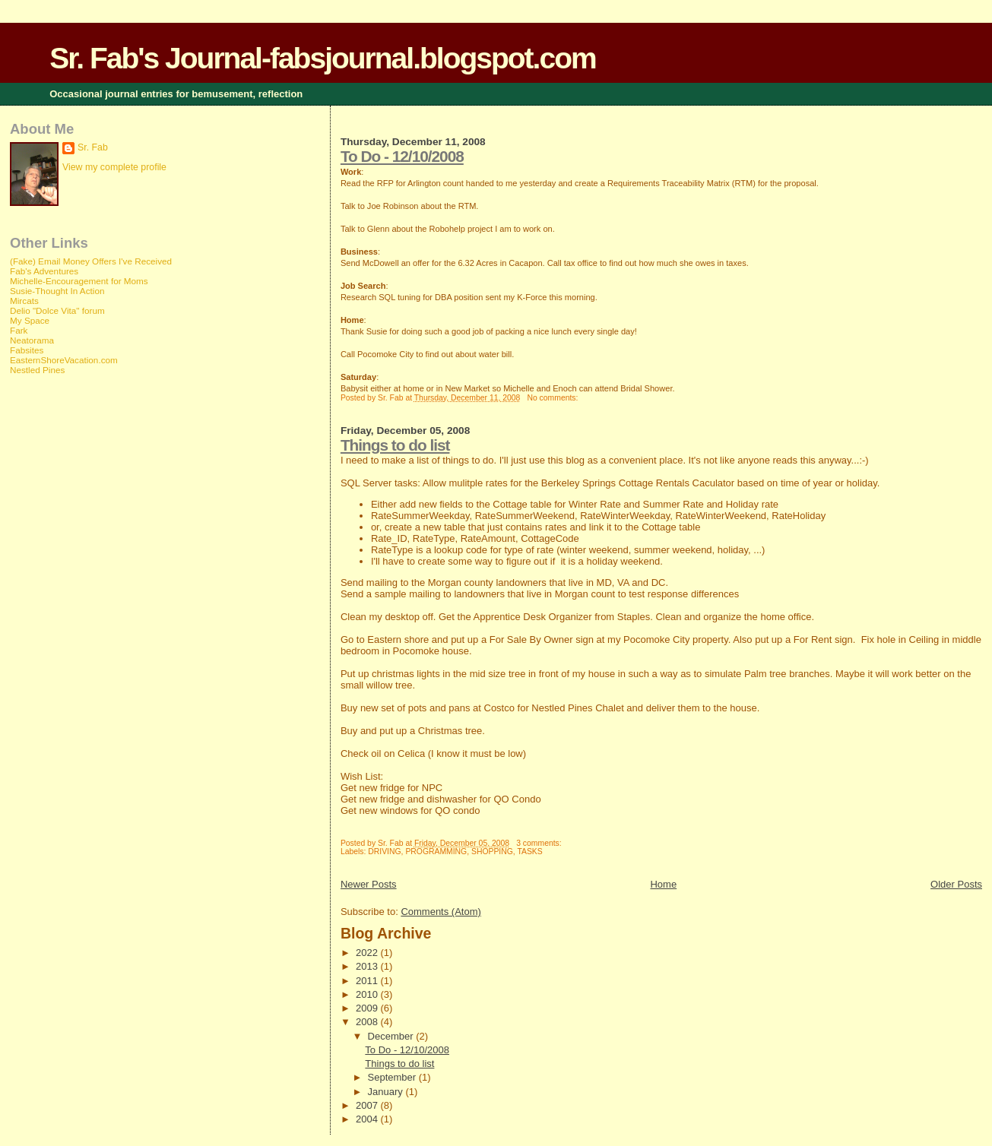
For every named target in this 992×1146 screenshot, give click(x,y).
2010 (368, 994)
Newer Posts (369, 884)
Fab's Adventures (44, 271)
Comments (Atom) (440, 911)
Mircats (24, 300)
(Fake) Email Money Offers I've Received (91, 261)
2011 (368, 980)
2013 (368, 966)
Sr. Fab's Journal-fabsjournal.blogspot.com (322, 58)
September (393, 1077)
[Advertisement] (71, 628)
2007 (368, 1105)
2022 (368, 952)
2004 (368, 1119)
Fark (18, 330)
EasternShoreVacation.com (64, 360)
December (392, 1036)
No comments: (553, 398)
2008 (368, 1021)
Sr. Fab (93, 147)
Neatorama (32, 340)
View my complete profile (114, 167)
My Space (29, 320)
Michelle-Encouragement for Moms (79, 281)
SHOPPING (492, 851)
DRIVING (384, 851)
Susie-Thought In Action (57, 291)
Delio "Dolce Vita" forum (57, 310)
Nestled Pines (37, 370)
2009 (368, 1008)
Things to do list (395, 445)
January (387, 1091)
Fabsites (26, 350)
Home (663, 884)
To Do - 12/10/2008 (402, 156)
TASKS (529, 851)
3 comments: (539, 843)
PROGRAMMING (436, 851)
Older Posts (956, 884)
